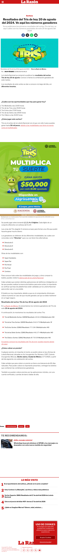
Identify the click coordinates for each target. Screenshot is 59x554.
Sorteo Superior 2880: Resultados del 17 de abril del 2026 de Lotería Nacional (29, 496)
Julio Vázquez (9, 71)
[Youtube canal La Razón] (39, 550)
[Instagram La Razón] (31, 550)
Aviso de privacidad (45, 542)
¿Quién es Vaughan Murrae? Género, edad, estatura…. (24, 507)
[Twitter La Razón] (27, 35)
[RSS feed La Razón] (35, 550)
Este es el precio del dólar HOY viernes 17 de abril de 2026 (25, 501)
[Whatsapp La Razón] (31, 35)
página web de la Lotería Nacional (31, 278)
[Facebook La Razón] (23, 35)
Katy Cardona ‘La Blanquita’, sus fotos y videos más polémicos (27, 490)
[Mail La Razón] (36, 35)
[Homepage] (29, 2)
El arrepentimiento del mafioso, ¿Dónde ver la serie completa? (26, 484)
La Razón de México (11, 306)
